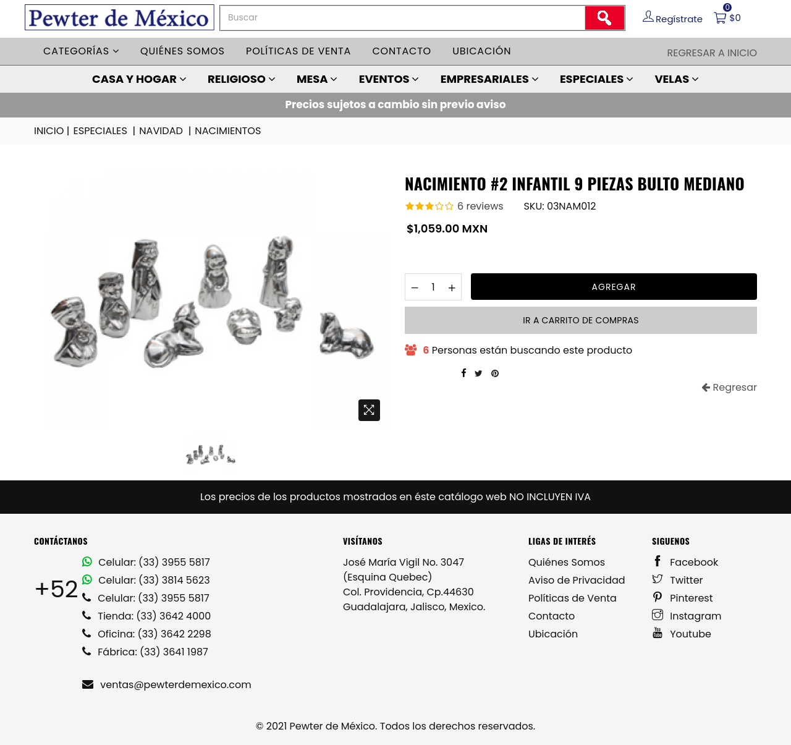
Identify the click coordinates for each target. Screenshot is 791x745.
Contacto (401, 51)
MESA (317, 79)
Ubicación (481, 51)
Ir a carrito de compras (580, 320)
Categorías (81, 51)
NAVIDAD (165, 131)
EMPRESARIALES (490, 79)
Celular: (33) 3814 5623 (146, 580)
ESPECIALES (596, 79)
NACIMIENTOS (226, 131)
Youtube (681, 634)
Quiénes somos (182, 51)
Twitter (677, 580)
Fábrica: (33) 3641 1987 (145, 652)
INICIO (52, 131)
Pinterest (682, 598)
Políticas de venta (298, 51)
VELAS (676, 79)
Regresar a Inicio (712, 53)
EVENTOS (389, 79)
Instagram (687, 616)
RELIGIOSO (242, 79)
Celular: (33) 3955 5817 (146, 562)
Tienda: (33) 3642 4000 (146, 616)
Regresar (729, 387)
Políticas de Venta (572, 598)
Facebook (685, 562)
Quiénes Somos (566, 562)
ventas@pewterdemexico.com (167, 685)
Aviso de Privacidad (576, 580)
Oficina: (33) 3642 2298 (146, 634)
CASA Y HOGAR (139, 79)
